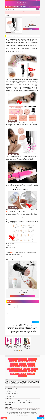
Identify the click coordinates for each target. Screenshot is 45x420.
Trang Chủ (8, 15)
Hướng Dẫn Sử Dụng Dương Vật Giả (12, 390)
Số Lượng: (27, 26)
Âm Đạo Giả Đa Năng (13, 366)
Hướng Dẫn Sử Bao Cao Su (11, 396)
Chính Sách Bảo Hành (10, 412)
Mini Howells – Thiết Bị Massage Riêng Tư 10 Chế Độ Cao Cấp (18, 346)
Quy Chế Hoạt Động (27, 409)
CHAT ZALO (41, 418)
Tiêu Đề (7, 313)
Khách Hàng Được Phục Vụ (24, 413)
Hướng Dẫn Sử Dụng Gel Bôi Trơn (12, 393)
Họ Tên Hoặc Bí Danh (10, 310)
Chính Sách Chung (10, 409)
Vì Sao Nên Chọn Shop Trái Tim (18, 409)
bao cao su (12, 252)
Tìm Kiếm (37, 9)
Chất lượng (8, 304)
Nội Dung (8, 317)
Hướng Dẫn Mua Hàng (18, 412)
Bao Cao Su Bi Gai (35, 368)
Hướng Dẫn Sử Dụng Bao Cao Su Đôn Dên (13, 391)
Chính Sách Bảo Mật (35, 409)
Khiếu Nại (17, 413)
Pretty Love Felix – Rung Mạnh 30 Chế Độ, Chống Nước (9, 346)
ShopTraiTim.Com (22, 2)
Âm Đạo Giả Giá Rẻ (22, 363)
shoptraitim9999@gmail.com (12, 405)
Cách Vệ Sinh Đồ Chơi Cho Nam (11, 388)
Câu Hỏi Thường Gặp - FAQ (11, 413)
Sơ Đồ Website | (32, 413)
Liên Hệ (36, 413)
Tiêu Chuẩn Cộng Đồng (26, 412)
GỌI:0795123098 (3, 418)
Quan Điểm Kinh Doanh (34, 412)
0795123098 (22, 4)
